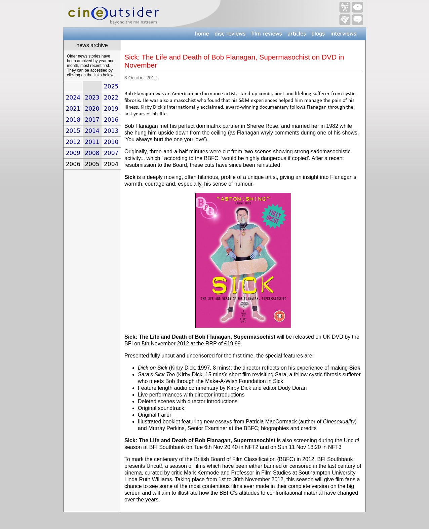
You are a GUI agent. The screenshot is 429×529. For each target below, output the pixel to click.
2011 (92, 142)
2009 (73, 153)
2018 (73, 119)
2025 (111, 86)
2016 (111, 119)
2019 (111, 108)
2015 (73, 130)
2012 (73, 142)
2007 (111, 153)
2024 (73, 97)
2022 (111, 97)
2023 (92, 97)
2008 (92, 153)
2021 (73, 108)
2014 (92, 130)
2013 (111, 130)
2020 (92, 108)
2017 (92, 119)
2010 (111, 142)
